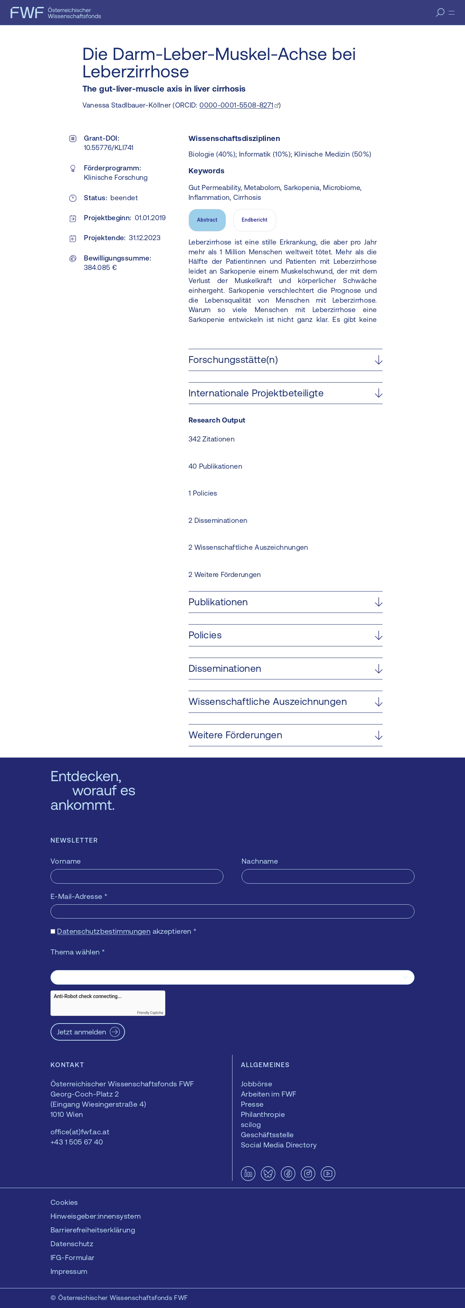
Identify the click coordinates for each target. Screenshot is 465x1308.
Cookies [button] (64, 1202)
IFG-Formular (72, 1257)
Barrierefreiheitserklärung (92, 1230)
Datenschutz (71, 1243)
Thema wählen (77, 952)
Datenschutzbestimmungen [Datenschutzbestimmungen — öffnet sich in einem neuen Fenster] (103, 931)
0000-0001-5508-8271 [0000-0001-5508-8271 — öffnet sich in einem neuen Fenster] (236, 105)
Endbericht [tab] (254, 220)
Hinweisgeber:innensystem (95, 1216)
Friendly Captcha (150, 1013)
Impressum (68, 1271)
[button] (286, 360)
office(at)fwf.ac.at (79, 1131)
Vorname (65, 861)
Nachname (260, 861)
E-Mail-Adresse (79, 896)
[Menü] (451, 13)
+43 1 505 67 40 (76, 1142)
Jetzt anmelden (81, 1032)
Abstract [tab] (207, 220)
